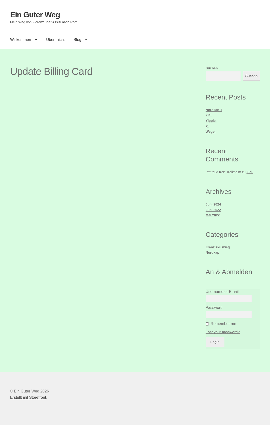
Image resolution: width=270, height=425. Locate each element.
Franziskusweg (218, 247)
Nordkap (212, 252)
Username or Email (222, 292)
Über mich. (55, 40)
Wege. (211, 131)
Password (214, 307)
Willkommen (20, 40)
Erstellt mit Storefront (28, 397)
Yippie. (211, 121)
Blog (77, 40)
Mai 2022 (213, 215)
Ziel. (209, 115)
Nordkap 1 (214, 110)
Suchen (212, 68)
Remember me (223, 324)
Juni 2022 (213, 210)
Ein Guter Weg (35, 14)
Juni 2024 (213, 204)
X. (207, 126)
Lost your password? (223, 332)
